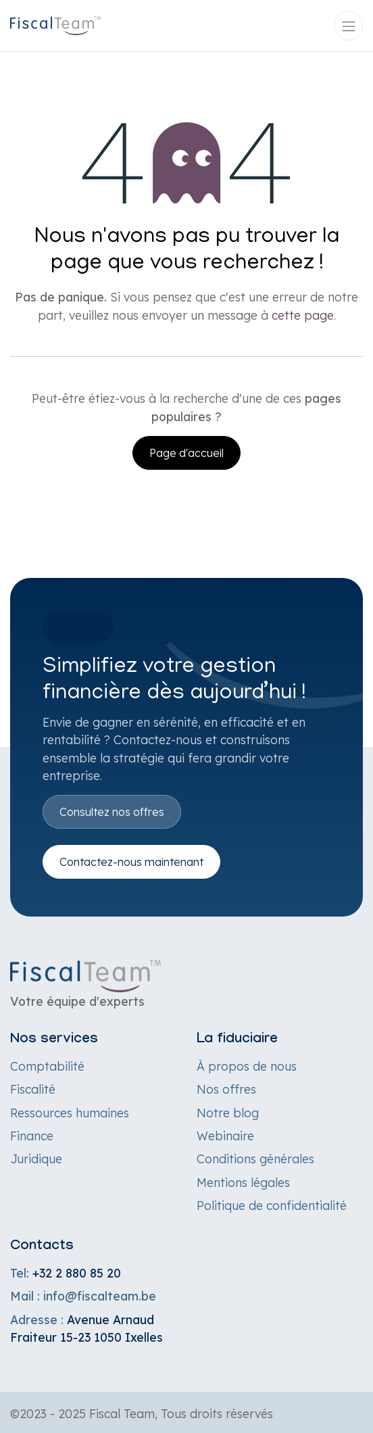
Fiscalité (32, 1089)
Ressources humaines (69, 1112)
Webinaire (225, 1135)
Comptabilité (47, 1066)
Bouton (78, 627)
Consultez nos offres (111, 812)
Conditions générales (255, 1158)
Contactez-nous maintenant (131, 862)
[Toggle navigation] (348, 26)
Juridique (36, 1158)
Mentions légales (243, 1182)
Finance (31, 1135)
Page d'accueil (186, 453)
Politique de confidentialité (272, 1205)
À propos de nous (247, 1066)
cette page (303, 315)
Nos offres (226, 1089)
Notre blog (228, 1112)
